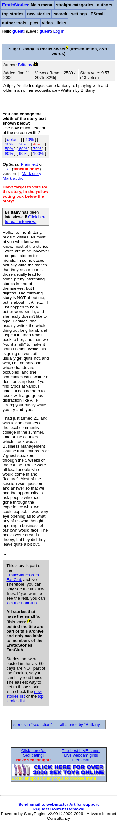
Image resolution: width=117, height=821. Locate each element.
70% (37, 148)
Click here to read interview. (25, 219)
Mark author (13, 178)
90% (23, 153)
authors (104, 4)
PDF (6, 169)
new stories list (23, 694)
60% (23, 148)
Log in (58, 31)
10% (29, 139)
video (47, 23)
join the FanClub (21, 603)
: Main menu (27, 4)
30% (23, 144)
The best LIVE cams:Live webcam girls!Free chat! (81, 755)
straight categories (74, 4)
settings (79, 14)
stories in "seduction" (32, 724)
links (61, 23)
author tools (14, 23)
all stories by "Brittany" (80, 724)
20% (9, 144)
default (13, 139)
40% (37, 144)
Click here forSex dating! (33, 753)
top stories (12, 14)
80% (9, 153)
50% (9, 148)
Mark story (31, 173)
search (60, 14)
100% (38, 153)
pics (34, 23)
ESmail (98, 14)
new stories (38, 14)
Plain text (29, 164)
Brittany (25, 64)
